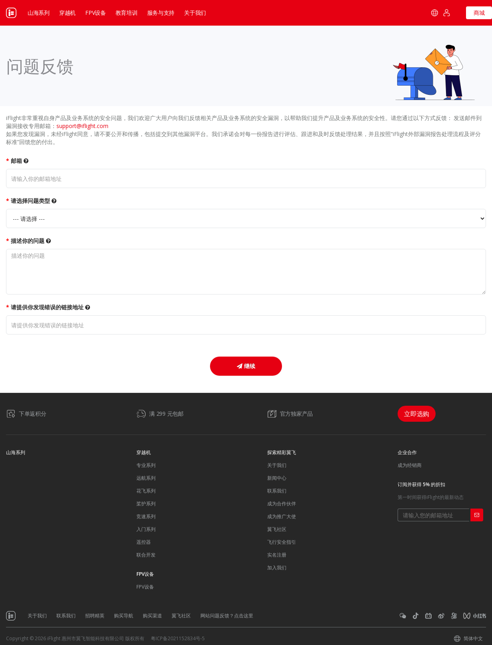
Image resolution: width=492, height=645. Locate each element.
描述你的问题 (31, 240)
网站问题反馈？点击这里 (226, 615)
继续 (246, 366)
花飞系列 (146, 490)
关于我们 (276, 465)
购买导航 (123, 615)
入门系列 (146, 529)
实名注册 (276, 554)
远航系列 (146, 478)
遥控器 (143, 542)
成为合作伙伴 (281, 503)
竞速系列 (146, 516)
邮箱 (19, 160)
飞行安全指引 (281, 542)
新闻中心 (276, 478)
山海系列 (39, 13)
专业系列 (146, 465)
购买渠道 (152, 615)
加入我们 (276, 567)
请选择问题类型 (33, 200)
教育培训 (127, 13)
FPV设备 (95, 13)
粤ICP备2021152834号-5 (178, 638)
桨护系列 (146, 503)
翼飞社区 (276, 529)
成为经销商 (410, 465)
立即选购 (416, 413)
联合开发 (146, 554)
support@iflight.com (82, 126)
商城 (479, 12)
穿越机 (67, 13)
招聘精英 (94, 615)
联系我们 (276, 490)
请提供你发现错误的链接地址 (50, 307)
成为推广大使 (281, 516)
